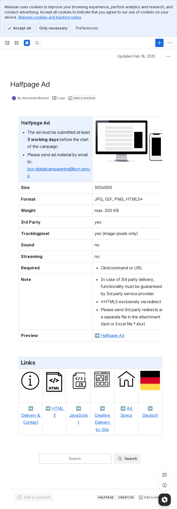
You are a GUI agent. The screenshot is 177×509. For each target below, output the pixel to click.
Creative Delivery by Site (103, 422)
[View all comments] (164, 475)
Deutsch (150, 415)
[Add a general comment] (33, 497)
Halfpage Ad (112, 335)
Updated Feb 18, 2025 (136, 56)
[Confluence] (27, 43)
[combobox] (42, 458)
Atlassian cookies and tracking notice (49, 17)
